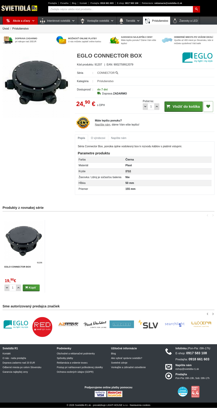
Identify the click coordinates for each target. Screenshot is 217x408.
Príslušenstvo (156, 21)
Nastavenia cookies (140, 405)
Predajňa (52, 3)
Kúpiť (30, 287)
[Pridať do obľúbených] (208, 106)
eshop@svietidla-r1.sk (187, 369)
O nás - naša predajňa (14, 358)
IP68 (128, 171)
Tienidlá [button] (130, 21)
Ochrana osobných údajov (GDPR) (75, 372)
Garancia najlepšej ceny (15, 372)
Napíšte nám (102, 124)
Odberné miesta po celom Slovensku (22, 367)
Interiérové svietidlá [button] (58, 21)
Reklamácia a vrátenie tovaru (72, 363)
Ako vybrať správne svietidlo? (126, 358)
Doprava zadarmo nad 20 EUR (19, 363)
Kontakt (83, 3)
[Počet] (147, 106)
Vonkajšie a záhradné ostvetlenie (128, 367)
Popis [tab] (81, 138)
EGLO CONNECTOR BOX (17, 267)
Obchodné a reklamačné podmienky (76, 353)
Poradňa (64, 3)
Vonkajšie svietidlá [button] (97, 21)
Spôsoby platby (65, 358)
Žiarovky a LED (185, 21)
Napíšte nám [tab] (118, 138)
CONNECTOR (107, 72)
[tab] (81, 138)
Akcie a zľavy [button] (24, 20)
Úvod (6, 28)
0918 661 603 (102, 3)
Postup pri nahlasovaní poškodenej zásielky (80, 367)
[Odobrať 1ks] (142, 106)
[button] (208, 215)
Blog (74, 3)
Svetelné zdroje (119, 363)
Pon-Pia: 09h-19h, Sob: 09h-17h (192, 378)
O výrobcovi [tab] (98, 138)
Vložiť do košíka (181, 106)
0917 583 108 (127, 3)
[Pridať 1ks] (153, 106)
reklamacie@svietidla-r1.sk (162, 3)
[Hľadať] (196, 9)
